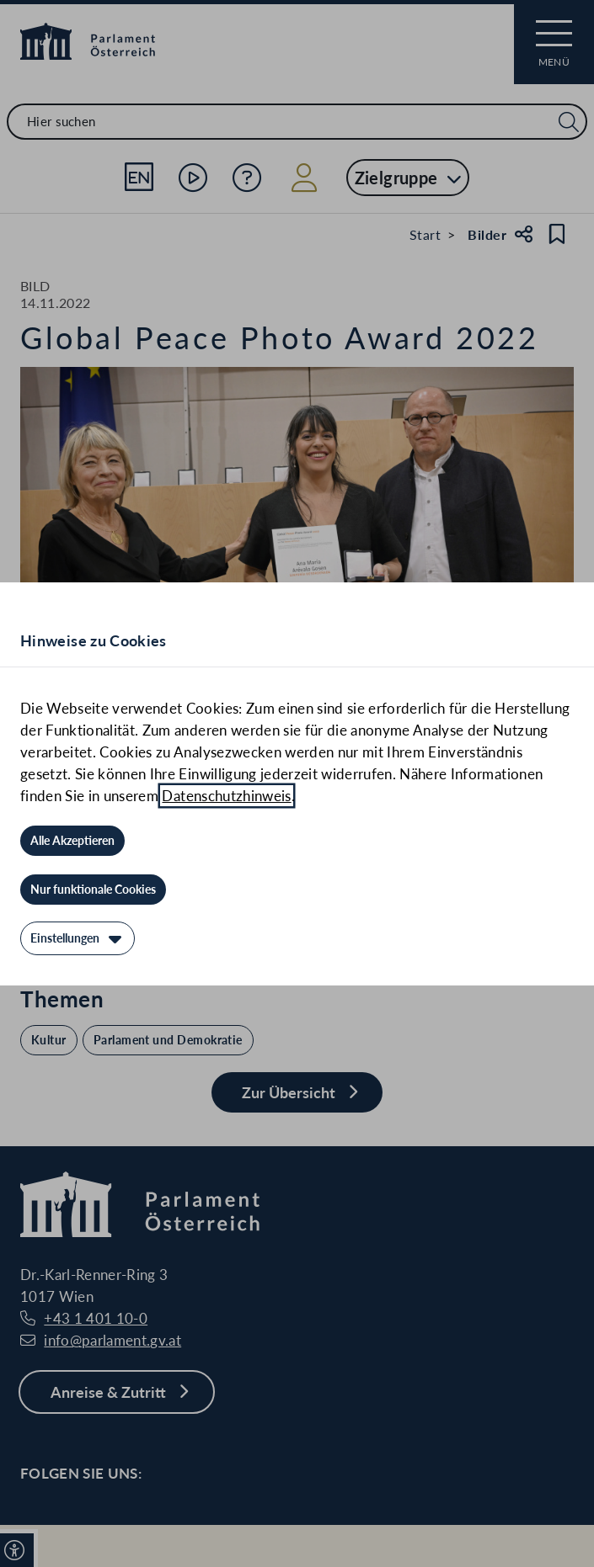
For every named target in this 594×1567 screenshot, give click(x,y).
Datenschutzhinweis (226, 796)
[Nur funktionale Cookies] (93, 889)
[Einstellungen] (77, 938)
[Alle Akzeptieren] (72, 841)
